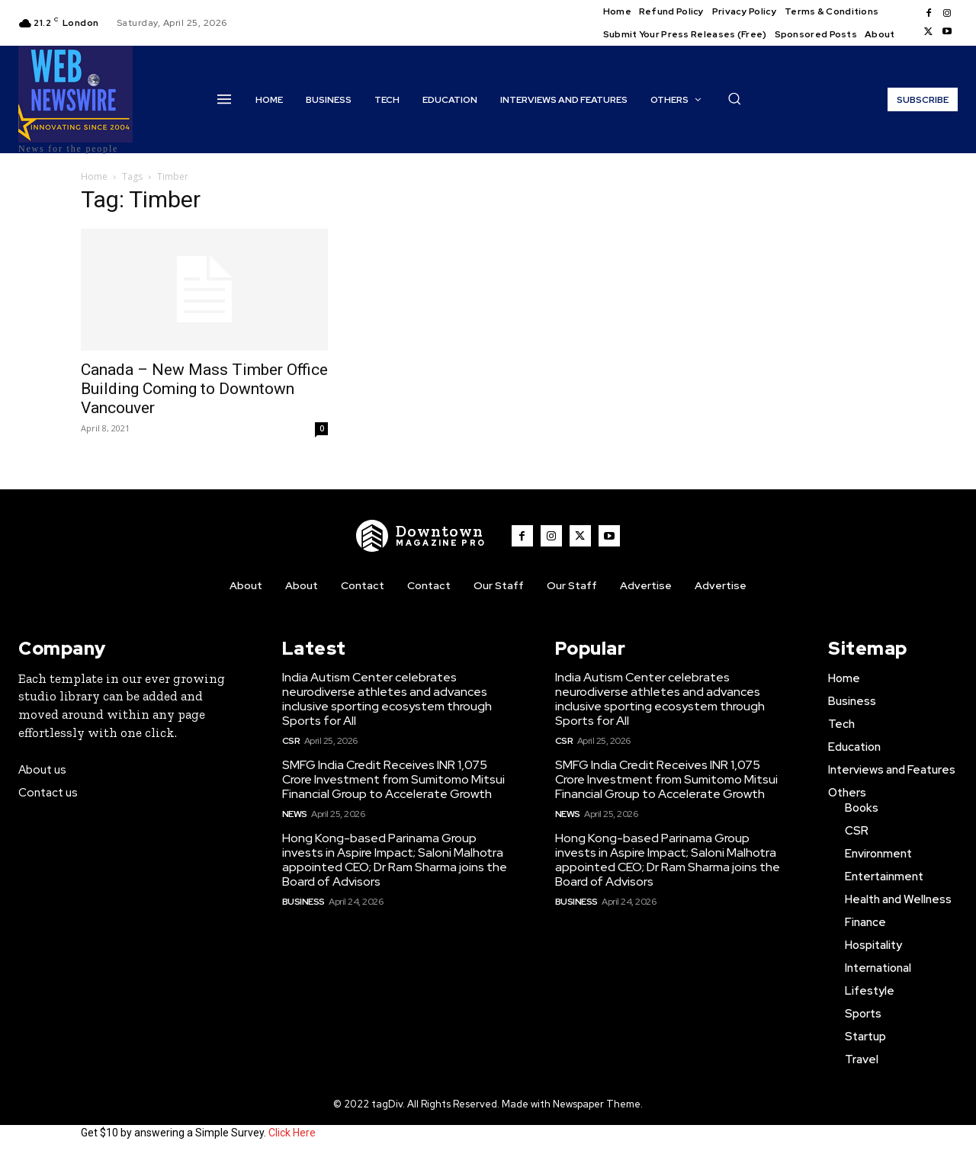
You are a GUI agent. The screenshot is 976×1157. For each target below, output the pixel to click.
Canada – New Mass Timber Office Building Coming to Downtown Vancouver (204, 389)
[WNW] (421, 536)
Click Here (292, 1133)
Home (94, 176)
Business (303, 902)
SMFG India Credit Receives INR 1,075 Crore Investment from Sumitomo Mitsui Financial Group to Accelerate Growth (393, 779)
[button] (734, 98)
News (294, 814)
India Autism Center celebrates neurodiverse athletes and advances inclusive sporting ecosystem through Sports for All (387, 699)
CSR (291, 741)
